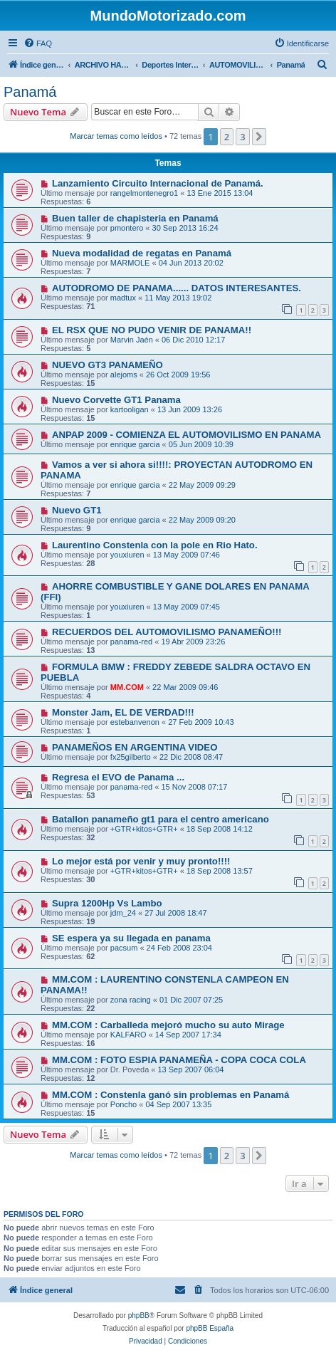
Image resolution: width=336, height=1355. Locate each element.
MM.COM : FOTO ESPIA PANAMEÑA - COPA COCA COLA (179, 1060)
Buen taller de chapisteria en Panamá (135, 218)
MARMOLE (130, 262)
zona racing (130, 999)
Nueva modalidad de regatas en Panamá (141, 253)
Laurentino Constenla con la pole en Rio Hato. (155, 545)
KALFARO (128, 1034)
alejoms (123, 374)
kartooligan (129, 409)
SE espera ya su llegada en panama (131, 938)
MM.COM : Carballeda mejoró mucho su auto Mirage (168, 1025)
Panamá (30, 92)
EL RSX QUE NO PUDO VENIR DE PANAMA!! (151, 330)
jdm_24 (123, 913)
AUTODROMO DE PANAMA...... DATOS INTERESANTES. (176, 288)
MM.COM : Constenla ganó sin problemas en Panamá (170, 1094)
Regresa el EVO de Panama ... (118, 777)
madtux (123, 297)
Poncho (123, 1104)
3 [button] (242, 136)
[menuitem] (37, 43)
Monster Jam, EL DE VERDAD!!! (123, 712)
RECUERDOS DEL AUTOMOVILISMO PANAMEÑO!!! (167, 632)
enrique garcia (135, 444)
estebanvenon (134, 722)
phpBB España (209, 1328)
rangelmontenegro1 (144, 193)
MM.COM (127, 687)
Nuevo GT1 (77, 510)
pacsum (124, 947)
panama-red (131, 641)
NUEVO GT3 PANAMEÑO (107, 365)
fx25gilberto (130, 757)
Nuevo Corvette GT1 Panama (116, 399)
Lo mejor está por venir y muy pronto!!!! (141, 861)
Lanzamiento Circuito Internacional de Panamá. (157, 183)
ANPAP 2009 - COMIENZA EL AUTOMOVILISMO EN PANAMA (186, 434)
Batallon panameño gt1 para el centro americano (160, 819)
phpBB (138, 1315)
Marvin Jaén (131, 339)
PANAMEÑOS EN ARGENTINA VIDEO (135, 747)
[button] (259, 136)
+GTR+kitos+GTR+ (144, 829)
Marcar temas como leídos (116, 136)
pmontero (126, 228)
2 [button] (226, 136)
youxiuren (127, 554)
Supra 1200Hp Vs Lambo (107, 903)
